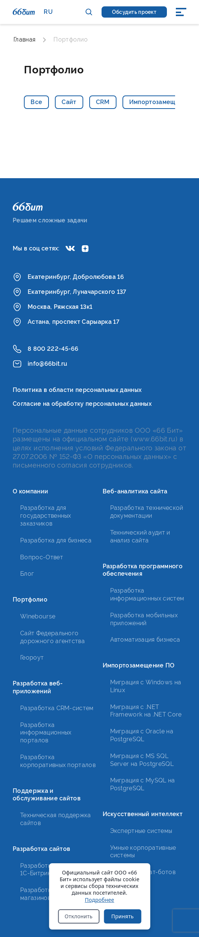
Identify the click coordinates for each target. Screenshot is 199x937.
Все (36, 102)
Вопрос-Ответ (41, 557)
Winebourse (37, 616)
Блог (27, 573)
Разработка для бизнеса (55, 540)
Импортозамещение (159, 102)
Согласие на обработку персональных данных (82, 403)
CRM (103, 102)
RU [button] (48, 11)
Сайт (69, 102)
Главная (24, 39)
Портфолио (30, 599)
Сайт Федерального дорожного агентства (52, 637)
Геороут (32, 657)
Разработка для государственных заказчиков (45, 515)
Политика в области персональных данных (77, 389)
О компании (30, 491)
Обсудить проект (134, 12)
